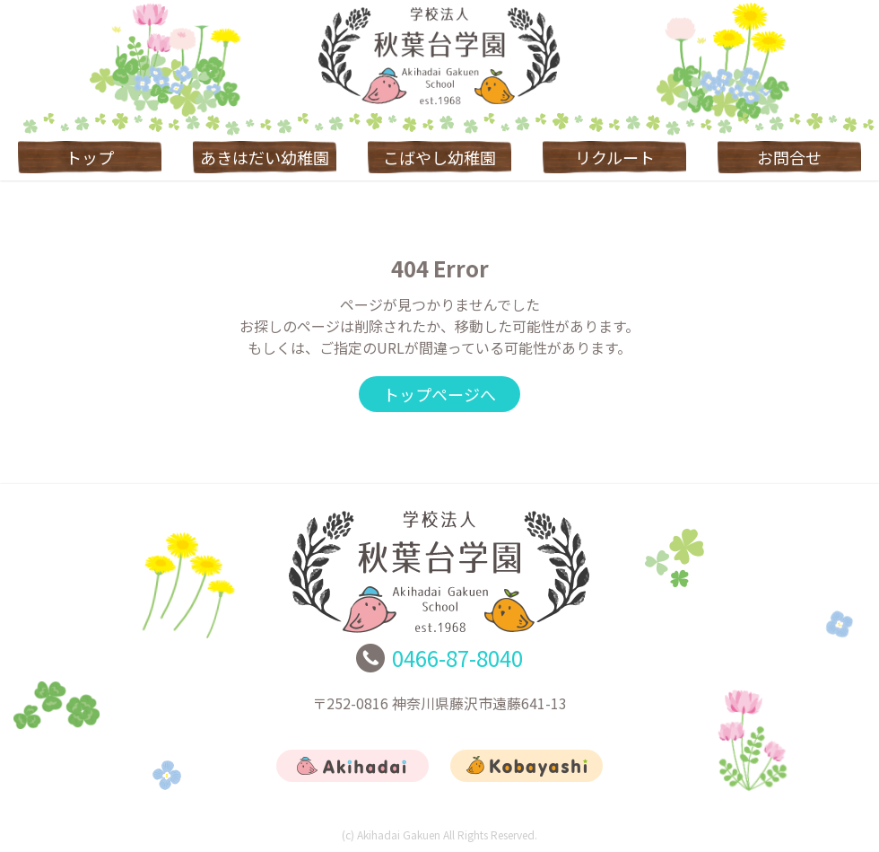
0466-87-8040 (457, 657)
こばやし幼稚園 (439, 157)
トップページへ (439, 394)
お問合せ (789, 157)
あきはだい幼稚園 (264, 157)
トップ (89, 157)
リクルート (615, 157)
